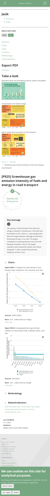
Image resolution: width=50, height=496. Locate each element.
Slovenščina (10, 19)
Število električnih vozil (12, 412)
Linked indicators (8, 59)
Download (5, 70)
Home (4, 162)
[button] (25, 91)
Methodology (7, 55)
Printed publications (8, 465)
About (3, 461)
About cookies (8, 486)
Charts (4, 45)
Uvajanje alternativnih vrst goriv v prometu (19, 409)
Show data (8, 322)
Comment (5, 52)
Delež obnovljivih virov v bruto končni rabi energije (22, 407)
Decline (16, 493)
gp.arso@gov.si (6, 453)
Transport (12, 162)
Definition (6, 42)
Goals (4, 49)
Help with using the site (9, 463)
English (8, 22)
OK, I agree (6, 493)
